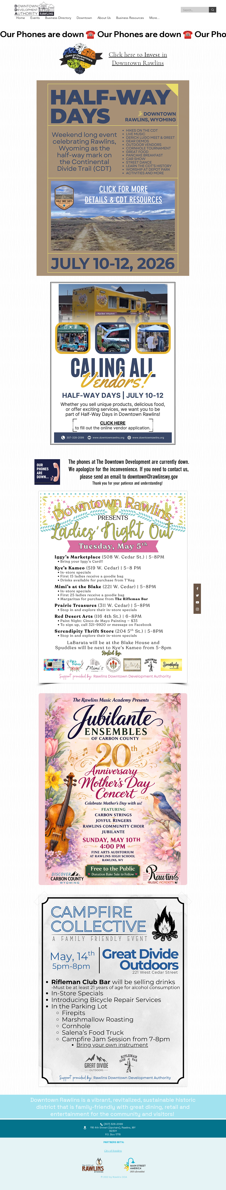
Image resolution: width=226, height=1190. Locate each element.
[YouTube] (197, 602)
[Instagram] (197, 609)
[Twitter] (197, 595)
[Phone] (101, 1124)
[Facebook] (197, 588)
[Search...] (192, 10)
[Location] (85, 1127)
